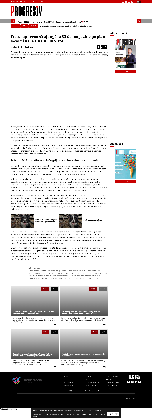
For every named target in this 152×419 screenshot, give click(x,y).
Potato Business (112, 390)
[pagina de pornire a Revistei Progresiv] (13, 21)
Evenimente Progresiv (93, 386)
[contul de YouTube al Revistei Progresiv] (132, 1)
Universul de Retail (113, 379)
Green (58, 22)
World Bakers (111, 393)
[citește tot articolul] (54, 326)
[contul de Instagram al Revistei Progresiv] (122, 1)
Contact (43, 1)
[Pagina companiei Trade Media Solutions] (134, 380)
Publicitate (35, 1)
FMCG (26, 22)
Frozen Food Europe (114, 386)
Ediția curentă (118, 36)
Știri (24, 28)
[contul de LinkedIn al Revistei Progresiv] (129, 1)
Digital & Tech (49, 22)
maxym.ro (131, 407)
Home (16, 28)
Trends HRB (110, 383)
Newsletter (14, 1)
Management (36, 22)
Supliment (116, 146)
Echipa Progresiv (91, 390)
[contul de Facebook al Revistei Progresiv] (126, 1)
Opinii (102, 292)
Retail (20, 22)
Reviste (88, 383)
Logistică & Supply (70, 22)
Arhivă (126, 74)
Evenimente (24, 1)
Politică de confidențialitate (91, 398)
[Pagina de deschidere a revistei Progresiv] (28, 11)
